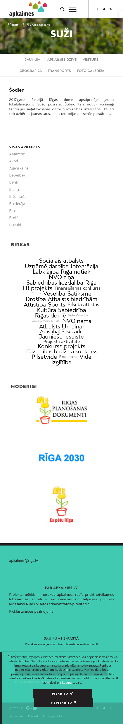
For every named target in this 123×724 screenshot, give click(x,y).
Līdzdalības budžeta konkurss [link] (61, 351)
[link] (121, 14)
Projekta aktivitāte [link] (61, 341)
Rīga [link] (91, 282)
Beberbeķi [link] (17, 175)
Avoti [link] (13, 161)
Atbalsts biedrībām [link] (72, 299)
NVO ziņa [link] (61, 277)
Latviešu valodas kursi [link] (46, 320)
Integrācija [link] (84, 266)
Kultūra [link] (46, 310)
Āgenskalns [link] (18, 168)
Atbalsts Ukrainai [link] (61, 326)
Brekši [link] (14, 218)
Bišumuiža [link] (17, 196)
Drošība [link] (36, 299)
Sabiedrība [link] (72, 310)
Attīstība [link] (35, 304)
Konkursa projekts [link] (61, 346)
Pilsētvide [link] (44, 356)
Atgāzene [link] (17, 154)
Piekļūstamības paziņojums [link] (31, 611)
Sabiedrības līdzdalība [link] (54, 282)
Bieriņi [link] (14, 189)
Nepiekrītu (89, 693)
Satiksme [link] (80, 293)
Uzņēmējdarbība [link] (47, 266)
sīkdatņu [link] (66, 682)
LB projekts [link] (37, 288)
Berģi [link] (13, 182)
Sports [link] (56, 304)
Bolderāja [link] (17, 204)
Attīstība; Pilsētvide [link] (61, 331)
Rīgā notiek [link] (75, 271)
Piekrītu (31, 693)
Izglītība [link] (61, 362)
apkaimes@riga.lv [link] (23, 560)
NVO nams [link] (76, 321)
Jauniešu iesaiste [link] (61, 336)
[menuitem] (60, 9)
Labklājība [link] (46, 271)
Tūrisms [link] (36, 293)
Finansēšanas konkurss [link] (77, 288)
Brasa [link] (14, 211)
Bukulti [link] (15, 225)
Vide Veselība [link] (78, 315)
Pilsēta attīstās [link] (83, 304)
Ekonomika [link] (68, 356)
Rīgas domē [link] (50, 315)
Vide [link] (86, 356)
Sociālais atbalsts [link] (61, 260)
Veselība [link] (54, 293)
